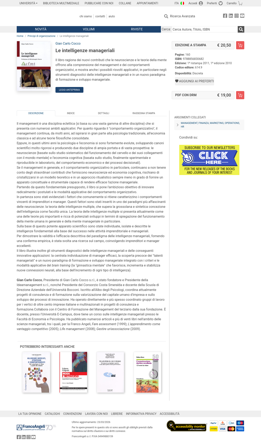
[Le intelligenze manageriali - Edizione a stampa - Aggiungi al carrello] (240, 45)
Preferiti (212, 3)
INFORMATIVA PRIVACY (141, 413)
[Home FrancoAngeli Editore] (44, 16)
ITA (177, 3)
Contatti (100, 16)
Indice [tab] (71, 113)
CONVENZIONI (72, 413)
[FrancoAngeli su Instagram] (236, 16)
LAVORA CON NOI (96, 413)
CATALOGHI (52, 413)
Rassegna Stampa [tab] (144, 113)
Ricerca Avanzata (182, 16)
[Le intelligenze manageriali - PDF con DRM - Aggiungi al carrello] (240, 95)
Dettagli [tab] (103, 113)
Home (20, 36)
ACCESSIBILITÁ (169, 413)
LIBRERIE (117, 413)
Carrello (232, 3)
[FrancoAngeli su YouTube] (242, 16)
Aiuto (111, 16)
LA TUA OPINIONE (30, 413)
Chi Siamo (86, 16)
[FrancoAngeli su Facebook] (225, 16)
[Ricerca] (241, 29)
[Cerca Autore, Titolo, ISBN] (205, 29)
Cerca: (166, 29)
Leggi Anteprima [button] (69, 89)
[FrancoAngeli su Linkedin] (231, 16)
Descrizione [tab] (35, 113)
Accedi (192, 3)
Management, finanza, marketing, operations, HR (210, 125)
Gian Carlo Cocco (68, 43)
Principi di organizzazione (41, 36)
